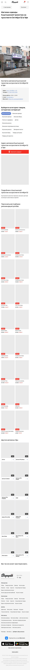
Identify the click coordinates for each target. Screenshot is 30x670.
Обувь (2, 585)
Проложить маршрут (16, 152)
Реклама (3, 631)
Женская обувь (18, 116)
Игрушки (21, 609)
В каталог (23, 7)
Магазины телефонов (6, 625)
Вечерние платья (18, 129)
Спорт (7, 587)
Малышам (16, 609)
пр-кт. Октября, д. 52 (11, 90)
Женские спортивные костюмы (10, 126)
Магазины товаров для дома (19, 620)
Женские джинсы (6, 123)
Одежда (16, 585)
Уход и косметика (5, 612)
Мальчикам (9, 609)
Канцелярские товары (20, 587)
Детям (16, 120)
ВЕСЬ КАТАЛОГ (6, 113)
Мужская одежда (6, 116)
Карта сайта (15, 652)
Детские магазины (24, 618)
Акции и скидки (19, 592)
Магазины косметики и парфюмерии (9, 622)
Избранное (28, 2)
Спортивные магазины (6, 620)
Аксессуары (22, 585)
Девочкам (3, 609)
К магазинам (7, 7)
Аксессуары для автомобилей (8, 592)
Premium (3, 587)
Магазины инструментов (18, 625)
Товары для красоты (7, 136)
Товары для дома (17, 132)
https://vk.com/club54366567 (16, 99)
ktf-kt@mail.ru (9, 97)
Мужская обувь (6, 132)
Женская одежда (17, 113)
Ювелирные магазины (6, 627)
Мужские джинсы (7, 129)
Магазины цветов (16, 627)
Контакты (9, 631)
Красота (12, 587)
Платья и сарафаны (7, 120)
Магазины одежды (5, 618)
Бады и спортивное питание (7, 590)
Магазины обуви (14, 618)
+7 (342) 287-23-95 (12, 92)
